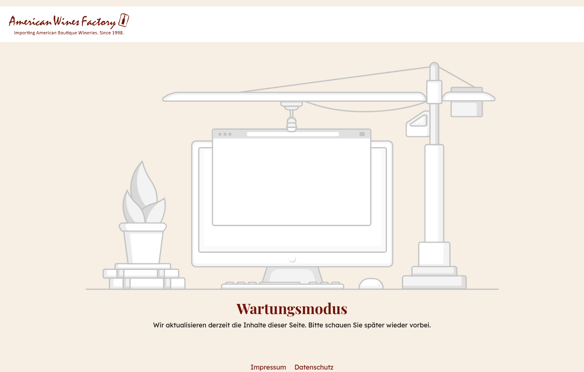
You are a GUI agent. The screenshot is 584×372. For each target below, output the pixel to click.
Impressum (269, 367)
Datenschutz (313, 367)
